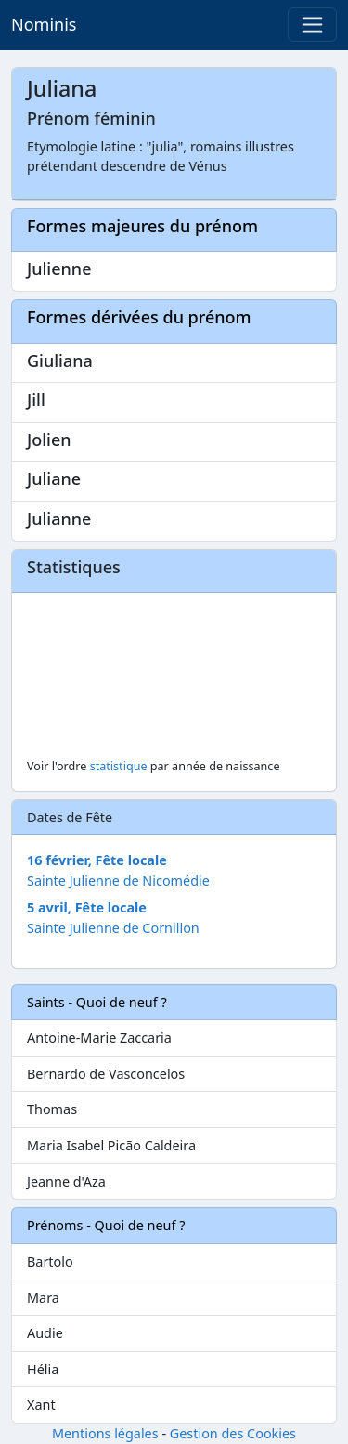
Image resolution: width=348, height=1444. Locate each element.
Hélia (42, 1369)
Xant (41, 1404)
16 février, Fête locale (97, 860)
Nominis (43, 24)
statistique (119, 766)
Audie (45, 1333)
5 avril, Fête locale (87, 907)
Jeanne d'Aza (66, 1181)
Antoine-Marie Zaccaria (99, 1037)
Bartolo (50, 1261)
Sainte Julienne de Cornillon (113, 928)
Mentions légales (105, 1433)
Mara (43, 1297)
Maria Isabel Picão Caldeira (111, 1145)
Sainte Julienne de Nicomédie (118, 880)
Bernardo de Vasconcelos (106, 1074)
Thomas (52, 1109)
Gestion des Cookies (233, 1433)
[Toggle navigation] (312, 24)
